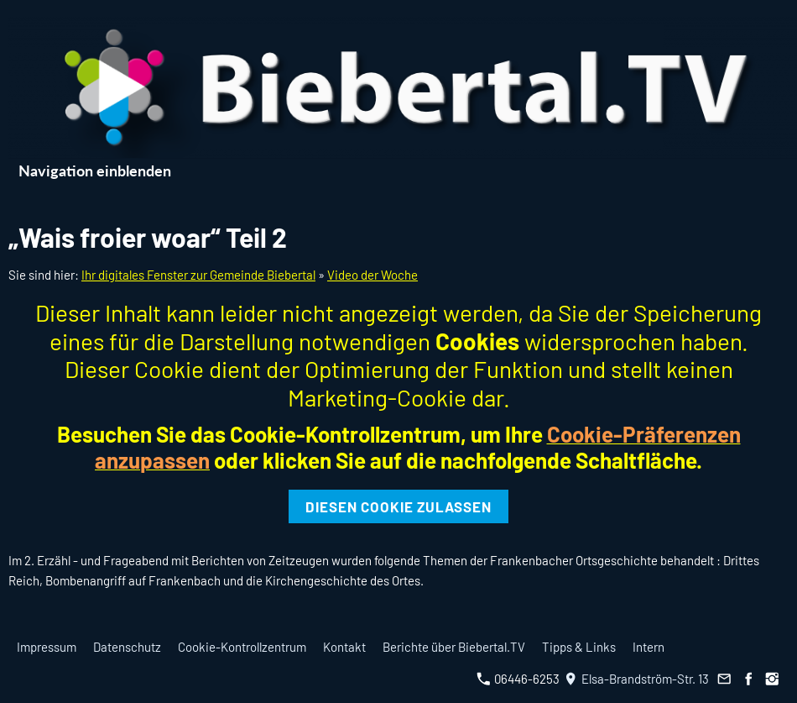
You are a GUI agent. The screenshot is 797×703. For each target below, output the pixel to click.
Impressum (46, 646)
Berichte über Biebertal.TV (454, 646)
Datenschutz (127, 646)
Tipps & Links (579, 646)
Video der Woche (372, 274)
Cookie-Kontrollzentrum (242, 646)
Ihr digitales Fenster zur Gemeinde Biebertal (198, 274)
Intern (648, 646)
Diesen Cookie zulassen (398, 506)
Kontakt (344, 646)
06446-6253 (518, 678)
